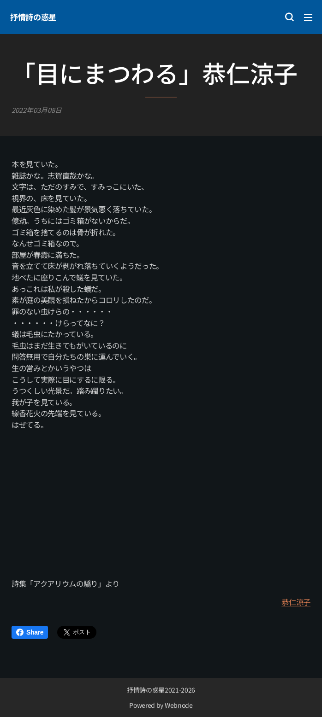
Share (29, 632)
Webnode (179, 705)
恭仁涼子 (295, 602)
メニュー (308, 17)
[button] (289, 17)
